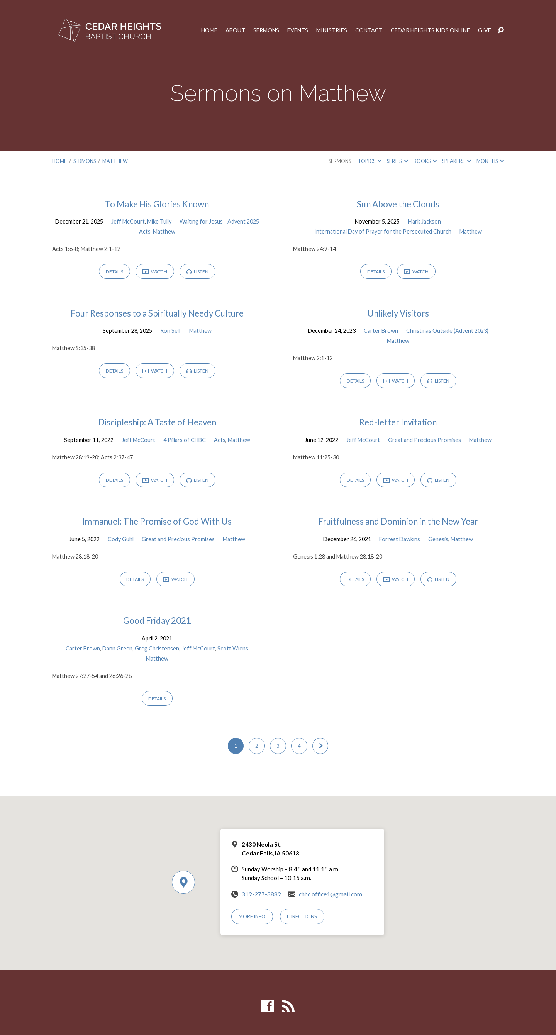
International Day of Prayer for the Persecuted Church (382, 231)
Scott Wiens (232, 648)
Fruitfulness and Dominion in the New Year (398, 521)
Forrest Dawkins (399, 539)
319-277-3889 (261, 894)
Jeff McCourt (128, 221)
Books (425, 161)
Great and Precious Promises (424, 440)
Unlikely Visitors (398, 313)
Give (484, 30)
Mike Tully (159, 221)
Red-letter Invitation (398, 422)
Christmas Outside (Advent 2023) (447, 330)
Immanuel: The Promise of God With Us (157, 521)
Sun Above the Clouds (398, 204)
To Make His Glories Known (157, 204)
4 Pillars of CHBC (184, 440)
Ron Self (170, 330)
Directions (302, 916)
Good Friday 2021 (157, 620)
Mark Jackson (424, 221)
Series (397, 161)
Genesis (438, 539)
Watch (154, 272)
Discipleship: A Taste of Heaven (157, 422)
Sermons (266, 30)
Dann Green (117, 648)
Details (114, 271)
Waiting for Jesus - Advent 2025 (219, 221)
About (235, 30)
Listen (197, 271)
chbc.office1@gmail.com (330, 894)
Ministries (331, 30)
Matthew (115, 161)
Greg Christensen (157, 648)
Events (297, 30)
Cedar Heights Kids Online (430, 30)
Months (490, 161)
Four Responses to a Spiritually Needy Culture (157, 313)
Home (209, 30)
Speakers (456, 161)
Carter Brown (381, 330)
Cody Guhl (121, 539)
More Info (252, 916)
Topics (369, 161)
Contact (369, 30)
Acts (145, 231)
